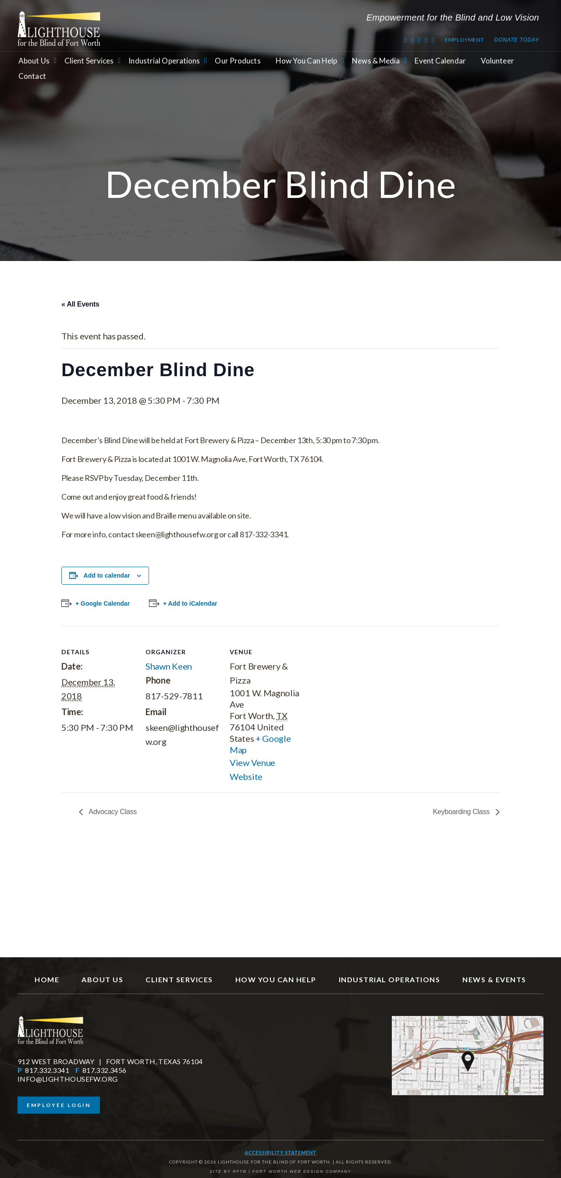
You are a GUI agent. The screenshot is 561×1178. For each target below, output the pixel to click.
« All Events (80, 304)
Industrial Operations (164, 60)
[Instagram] (433, 39)
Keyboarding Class (462, 811)
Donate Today (516, 40)
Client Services (89, 60)
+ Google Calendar (102, 603)
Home (47, 979)
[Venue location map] (360, 686)
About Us (34, 60)
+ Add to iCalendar (190, 603)
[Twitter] (405, 39)
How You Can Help (306, 60)
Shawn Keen (169, 666)
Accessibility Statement (280, 1152)
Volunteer (497, 60)
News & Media (376, 60)
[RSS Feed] (426, 39)
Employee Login (59, 1105)
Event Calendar (440, 60)
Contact (32, 76)
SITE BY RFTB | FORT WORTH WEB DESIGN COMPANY (280, 1171)
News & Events (494, 979)
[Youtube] (419, 39)
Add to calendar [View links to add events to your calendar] (107, 575)
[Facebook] (412, 39)
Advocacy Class (112, 811)
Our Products (237, 60)
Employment (464, 39)
